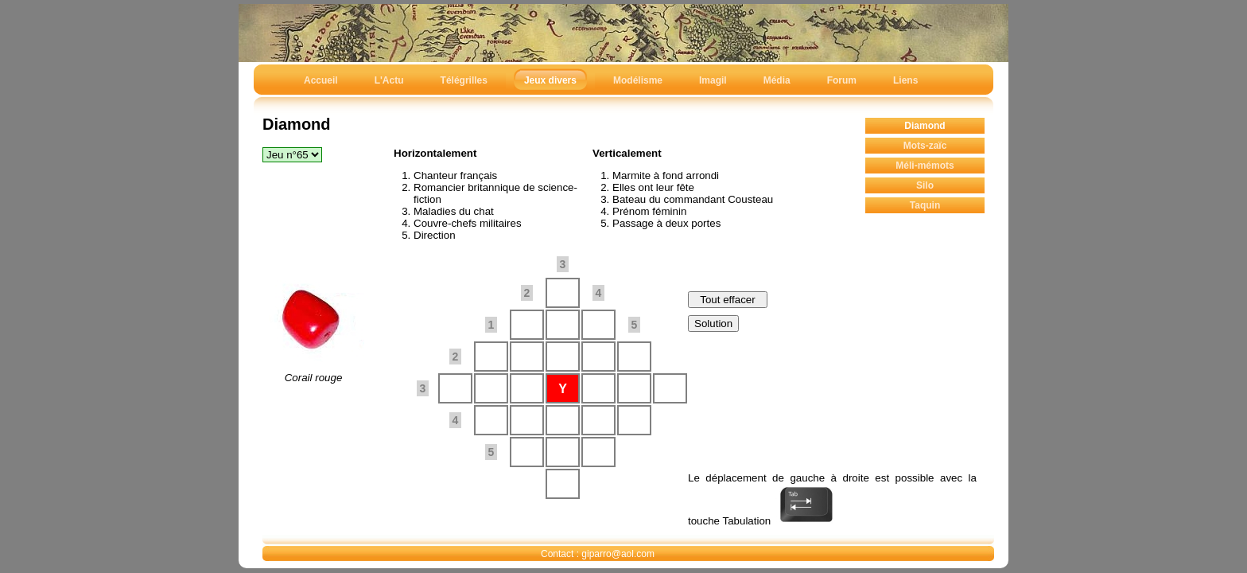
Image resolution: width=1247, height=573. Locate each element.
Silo (925, 185)
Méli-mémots (924, 165)
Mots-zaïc (925, 145)
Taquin (925, 205)
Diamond (924, 125)
